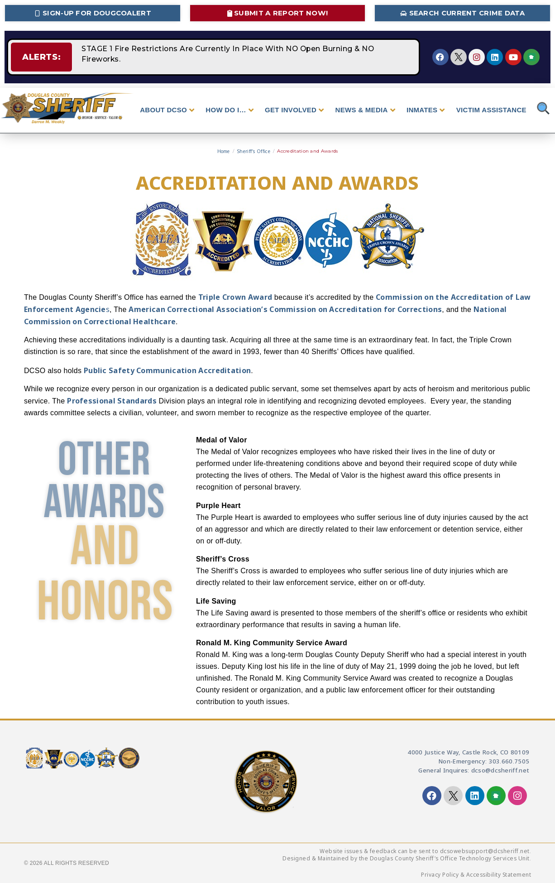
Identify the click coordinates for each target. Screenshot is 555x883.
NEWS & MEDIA (365, 110)
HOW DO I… (230, 110)
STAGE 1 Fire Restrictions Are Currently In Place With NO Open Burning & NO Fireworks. (243, 57)
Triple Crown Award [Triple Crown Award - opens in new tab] (235, 297)
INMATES (426, 110)
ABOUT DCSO (167, 110)
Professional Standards (112, 401)
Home (223, 151)
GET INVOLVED (294, 110)
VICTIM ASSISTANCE (491, 110)
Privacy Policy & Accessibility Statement (476, 874)
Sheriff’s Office (253, 151)
